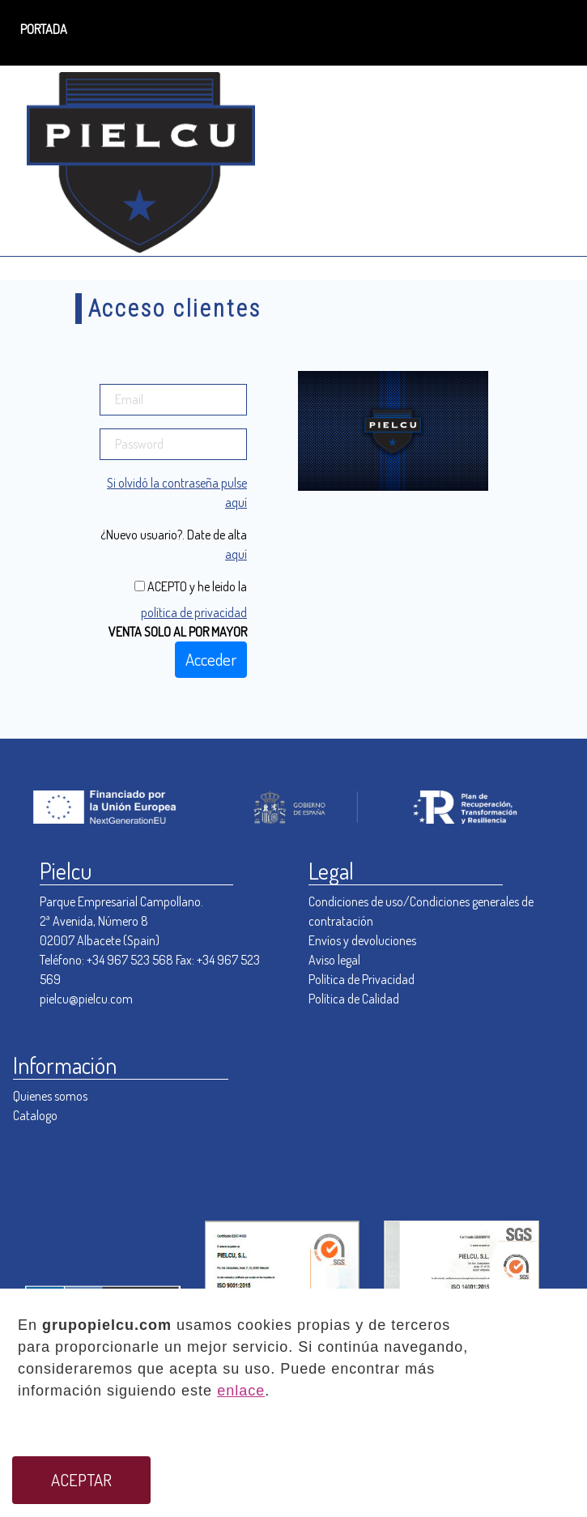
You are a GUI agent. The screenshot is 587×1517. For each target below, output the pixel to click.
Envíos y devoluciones (362, 940)
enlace (241, 1391)
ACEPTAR (81, 1479)
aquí (236, 554)
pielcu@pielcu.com (86, 999)
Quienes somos (50, 1096)
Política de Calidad (353, 999)
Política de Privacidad (361, 979)
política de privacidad (194, 612)
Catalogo (35, 1115)
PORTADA (43, 29)
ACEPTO (166, 586)
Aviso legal (334, 960)
